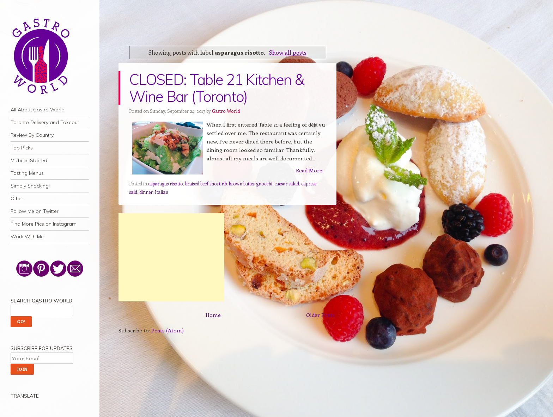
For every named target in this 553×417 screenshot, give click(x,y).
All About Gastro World (38, 109)
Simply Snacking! (30, 186)
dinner (146, 192)
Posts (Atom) (167, 330)
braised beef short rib (206, 183)
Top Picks (22, 148)
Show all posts (287, 52)
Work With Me (27, 236)
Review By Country (32, 135)
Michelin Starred (29, 160)
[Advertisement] (171, 257)
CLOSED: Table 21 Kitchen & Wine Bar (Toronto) (216, 88)
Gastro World (226, 111)
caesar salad (286, 183)
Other (17, 198)
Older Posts (320, 314)
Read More (309, 170)
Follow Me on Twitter (35, 211)
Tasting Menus (27, 173)
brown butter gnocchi (250, 183)
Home (213, 314)
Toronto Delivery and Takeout (45, 122)
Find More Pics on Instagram (44, 224)
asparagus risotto (165, 183)
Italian (161, 192)
